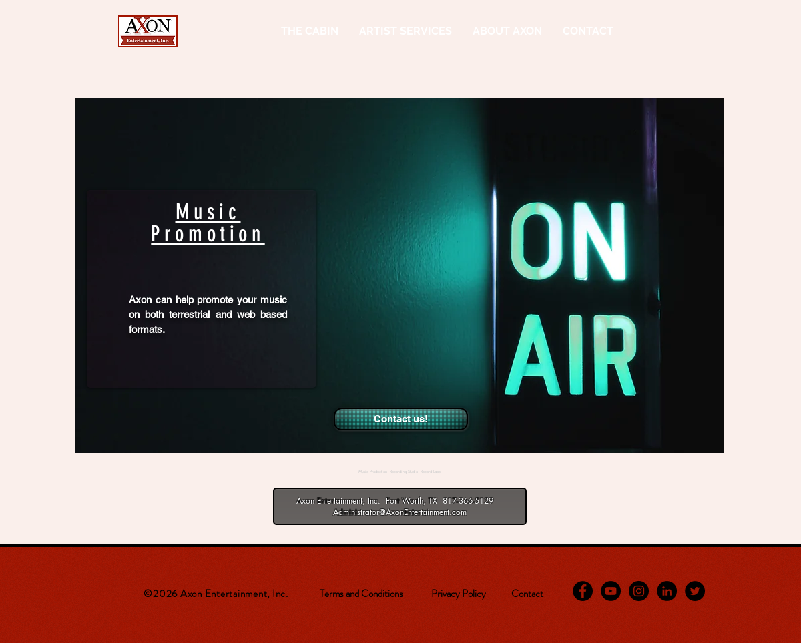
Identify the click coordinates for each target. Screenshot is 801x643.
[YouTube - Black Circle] (611, 591)
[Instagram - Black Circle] (639, 591)
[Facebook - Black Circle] (583, 591)
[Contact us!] (401, 419)
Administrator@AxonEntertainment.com (400, 512)
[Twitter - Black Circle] (695, 591)
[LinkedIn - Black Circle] (667, 591)
